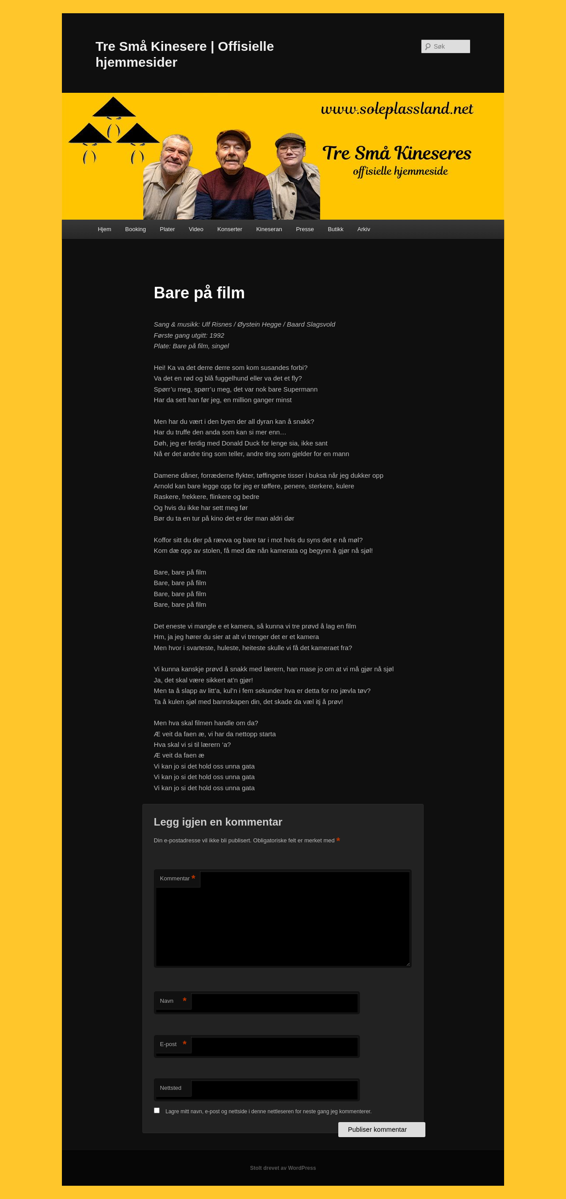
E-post (173, 1044)
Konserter (230, 229)
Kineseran (269, 229)
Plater (167, 229)
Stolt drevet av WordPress (283, 1168)
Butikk (335, 229)
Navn (173, 1001)
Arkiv (363, 229)
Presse (305, 229)
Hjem (104, 229)
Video (196, 229)
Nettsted (170, 1088)
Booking (135, 229)
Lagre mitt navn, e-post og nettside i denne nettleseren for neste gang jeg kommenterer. (268, 1111)
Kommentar (177, 878)
